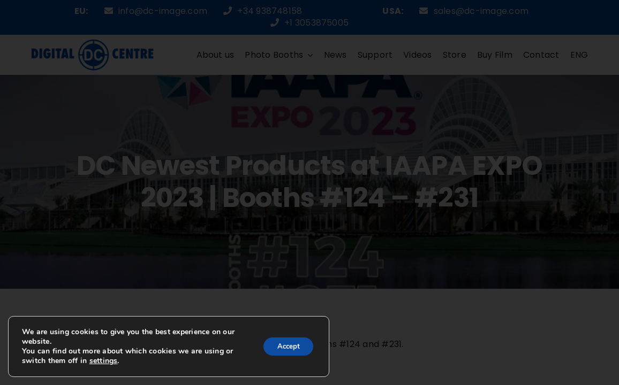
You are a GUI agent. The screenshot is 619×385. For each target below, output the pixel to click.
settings (103, 361)
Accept (285, 346)
